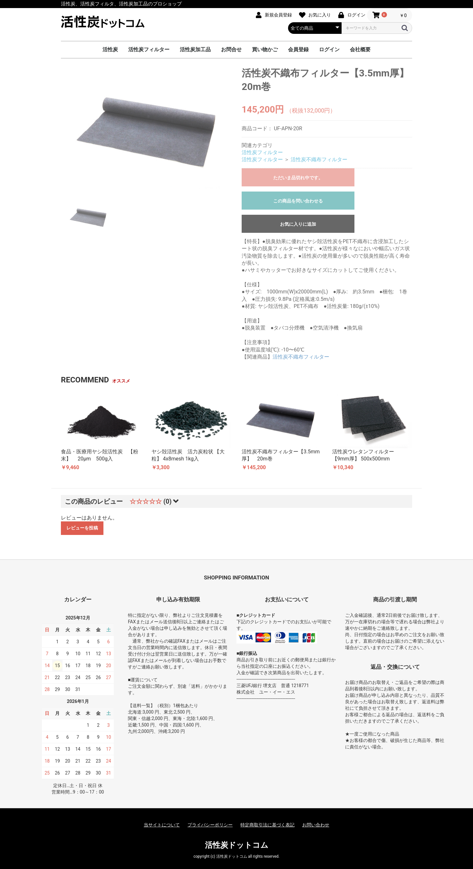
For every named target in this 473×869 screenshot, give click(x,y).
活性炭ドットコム (236, 845)
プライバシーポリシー (210, 824)
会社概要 (360, 49)
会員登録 (298, 49)
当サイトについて (162, 824)
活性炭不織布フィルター (319, 159)
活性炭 (110, 49)
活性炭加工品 (195, 49)
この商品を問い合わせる (298, 200)
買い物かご (265, 49)
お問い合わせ (315, 824)
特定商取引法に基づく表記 (267, 824)
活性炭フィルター (148, 49)
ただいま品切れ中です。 (298, 177)
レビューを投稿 (82, 527)
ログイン (329, 49)
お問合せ (231, 49)
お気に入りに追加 (298, 224)
